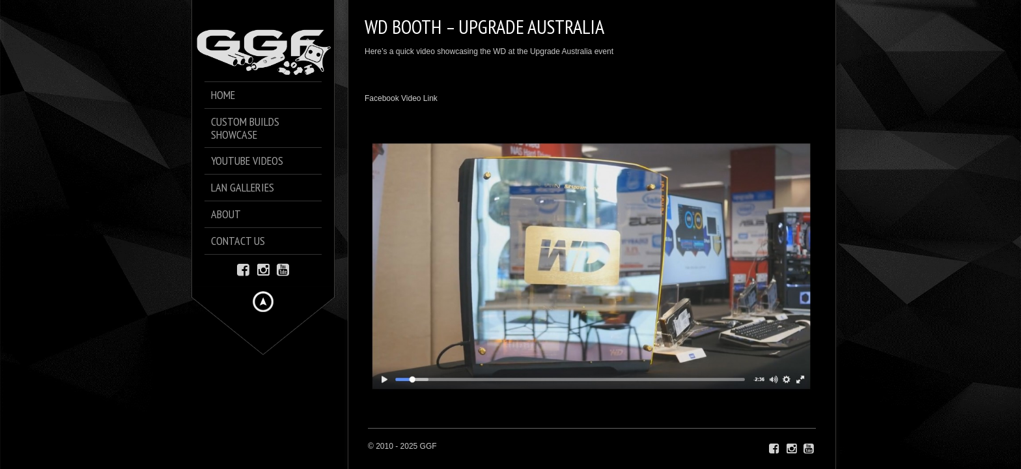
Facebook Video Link (401, 98)
